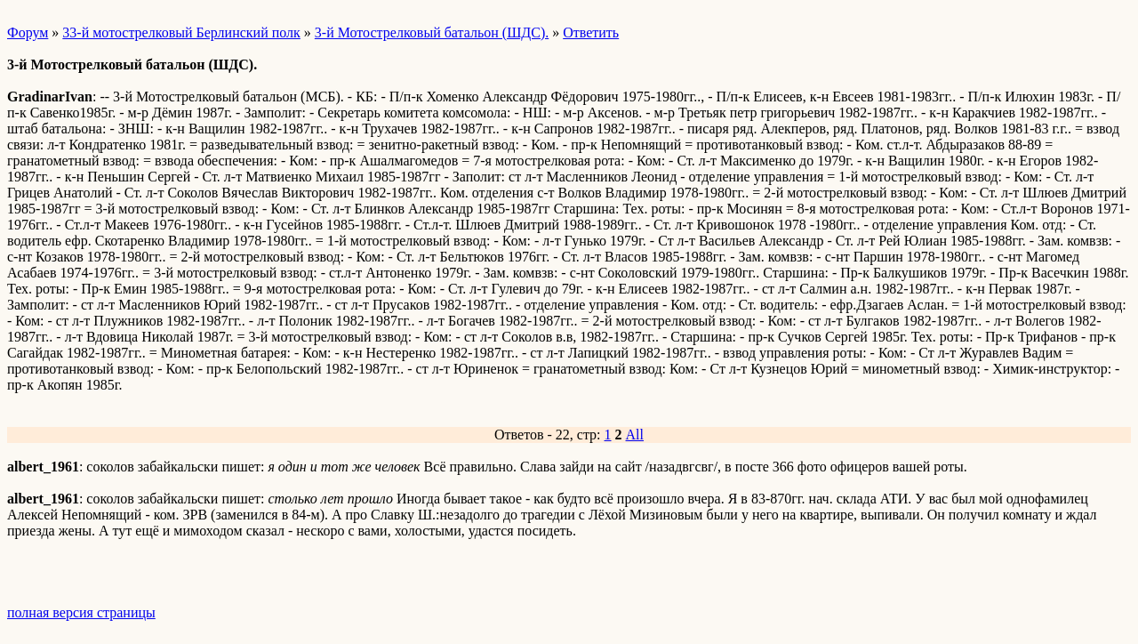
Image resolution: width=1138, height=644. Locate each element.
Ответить (591, 32)
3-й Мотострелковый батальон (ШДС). (432, 32)
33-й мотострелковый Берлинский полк (181, 32)
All (635, 434)
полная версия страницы (81, 612)
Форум (27, 32)
